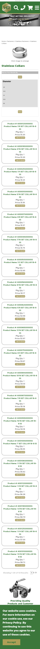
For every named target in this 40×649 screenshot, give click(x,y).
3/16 (4, 91)
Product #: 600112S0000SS (20, 483)
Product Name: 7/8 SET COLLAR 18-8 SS (20, 399)
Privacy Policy (12, 622)
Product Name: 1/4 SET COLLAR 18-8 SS (20, 173)
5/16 (4, 99)
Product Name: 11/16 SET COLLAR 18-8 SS (20, 331)
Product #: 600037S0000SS (20, 214)
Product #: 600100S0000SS (20, 440)
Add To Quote (20, 138)
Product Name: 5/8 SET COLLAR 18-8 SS (20, 309)
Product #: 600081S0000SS (20, 372)
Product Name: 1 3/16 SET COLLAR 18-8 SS (20, 510)
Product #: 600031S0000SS (20, 191)
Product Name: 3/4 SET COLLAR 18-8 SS (20, 354)
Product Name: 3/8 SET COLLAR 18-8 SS (20, 218)
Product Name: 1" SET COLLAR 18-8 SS (20, 443)
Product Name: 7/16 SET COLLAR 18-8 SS (20, 241)
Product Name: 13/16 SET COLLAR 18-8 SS (20, 377)
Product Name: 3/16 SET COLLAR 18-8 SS (20, 150)
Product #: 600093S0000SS (20, 418)
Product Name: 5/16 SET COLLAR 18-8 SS (20, 195)
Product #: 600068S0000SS (20, 327)
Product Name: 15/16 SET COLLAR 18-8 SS (20, 422)
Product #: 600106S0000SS (20, 460)
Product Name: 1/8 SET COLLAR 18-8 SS (20, 127)
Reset (20, 77)
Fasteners (10, 41)
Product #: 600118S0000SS (20, 506)
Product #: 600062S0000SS (20, 304)
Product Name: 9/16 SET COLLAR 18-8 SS (20, 286)
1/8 (4, 87)
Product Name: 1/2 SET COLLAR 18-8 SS (20, 264)
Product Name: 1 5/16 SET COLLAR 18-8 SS (20, 555)
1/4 (4, 95)
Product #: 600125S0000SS (20, 528)
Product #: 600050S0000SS (20, 259)
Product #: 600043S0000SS (20, 236)
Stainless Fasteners (22, 41)
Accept (11, 642)
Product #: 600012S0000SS (20, 123)
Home (4, 41)
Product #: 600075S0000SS (20, 350)
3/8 (4, 103)
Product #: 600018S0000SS (20, 146)
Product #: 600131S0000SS (20, 551)
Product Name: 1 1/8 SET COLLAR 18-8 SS (20, 487)
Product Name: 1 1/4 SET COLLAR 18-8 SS (20, 533)
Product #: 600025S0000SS (20, 168)
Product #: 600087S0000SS (20, 395)
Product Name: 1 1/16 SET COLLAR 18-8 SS (20, 465)
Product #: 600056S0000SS (20, 282)
